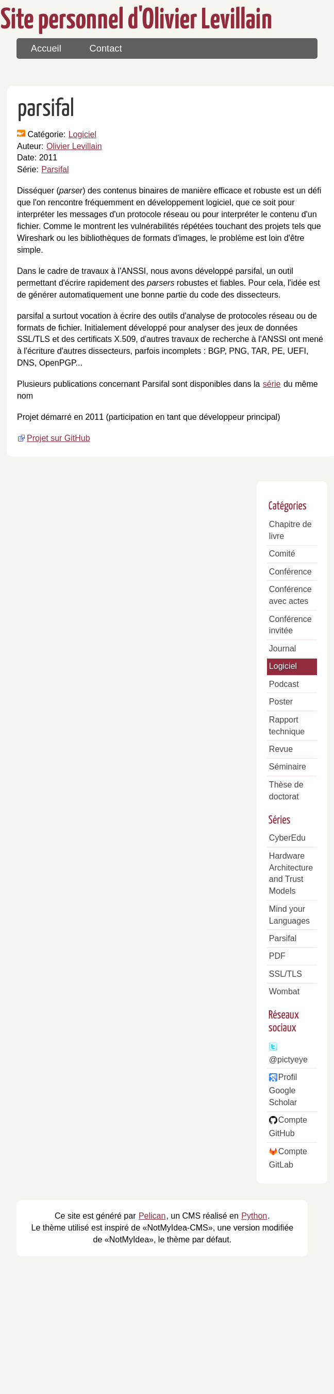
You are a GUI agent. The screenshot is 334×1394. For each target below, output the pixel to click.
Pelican (152, 1215)
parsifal (46, 109)
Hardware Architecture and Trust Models (291, 873)
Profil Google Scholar (283, 1090)
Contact (106, 48)
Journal (282, 648)
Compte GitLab (288, 1158)
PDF (277, 956)
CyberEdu (287, 837)
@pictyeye (288, 1059)
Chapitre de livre (290, 530)
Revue (281, 749)
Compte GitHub (288, 1127)
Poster (281, 701)
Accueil (46, 48)
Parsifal (55, 169)
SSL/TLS (285, 974)
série (272, 384)
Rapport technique (287, 725)
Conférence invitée (290, 625)
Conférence (290, 571)
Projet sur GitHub (58, 438)
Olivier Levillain (74, 146)
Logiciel (82, 134)
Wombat (284, 991)
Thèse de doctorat (286, 790)
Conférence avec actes (290, 595)
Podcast (284, 684)
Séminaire (287, 766)
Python (254, 1215)
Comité (282, 553)
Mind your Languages (289, 915)
